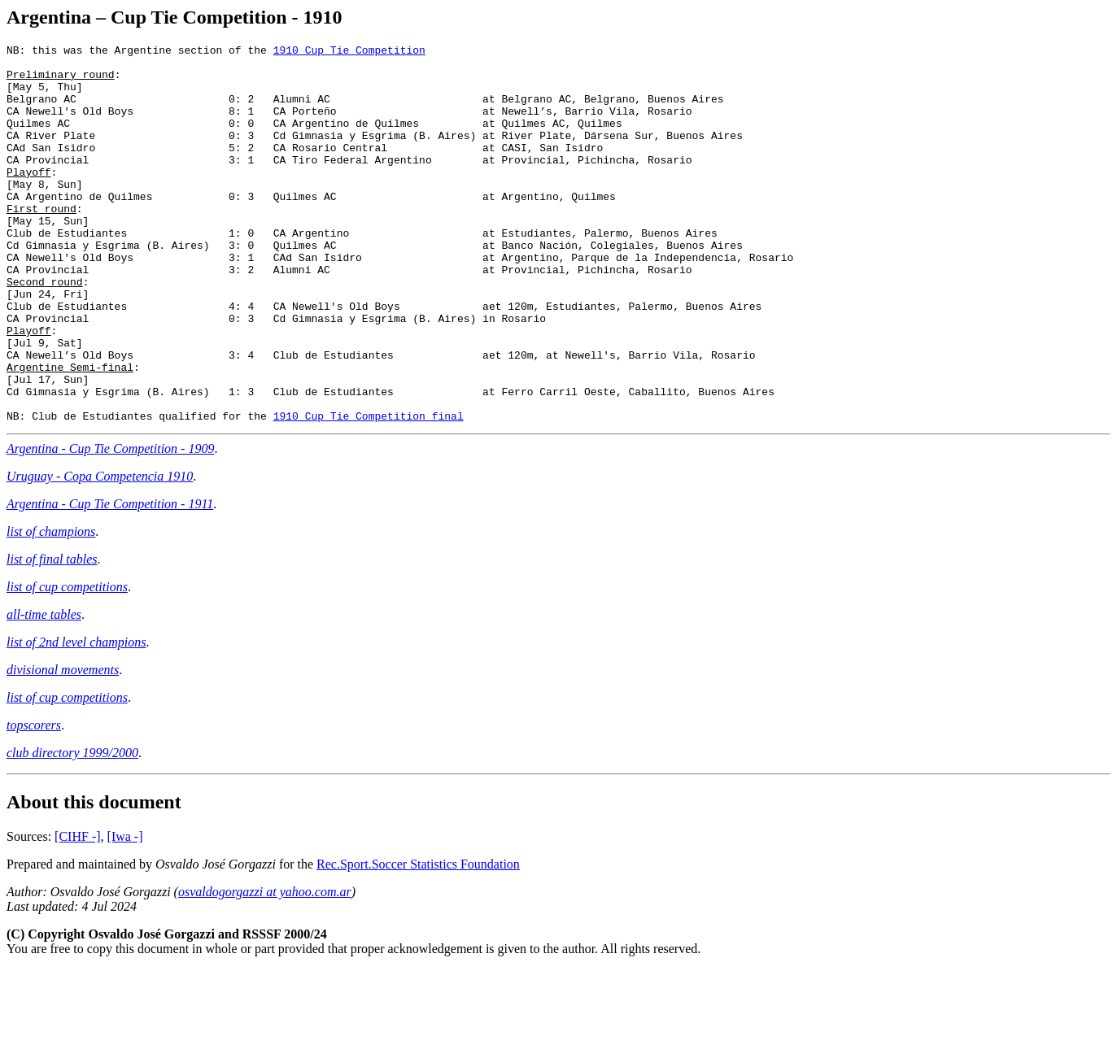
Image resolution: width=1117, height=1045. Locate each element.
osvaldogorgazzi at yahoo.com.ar (264, 967)
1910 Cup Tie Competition (349, 52)
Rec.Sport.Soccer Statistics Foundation (418, 940)
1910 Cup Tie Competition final (368, 491)
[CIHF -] (77, 912)
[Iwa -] (125, 912)
